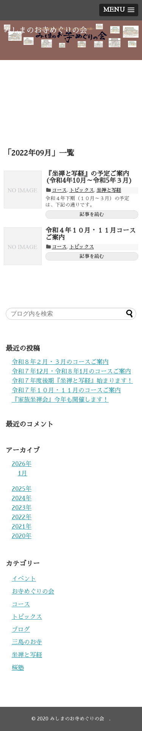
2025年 (21, 489)
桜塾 (18, 668)
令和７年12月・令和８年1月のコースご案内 (71, 372)
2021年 (21, 527)
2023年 (21, 508)
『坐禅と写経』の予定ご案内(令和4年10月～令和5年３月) (88, 177)
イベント (24, 579)
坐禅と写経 (109, 190)
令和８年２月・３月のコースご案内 (60, 362)
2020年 (21, 536)
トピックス (81, 190)
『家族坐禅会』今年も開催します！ (60, 400)
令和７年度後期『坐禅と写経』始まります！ (72, 381)
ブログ (21, 630)
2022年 (21, 517)
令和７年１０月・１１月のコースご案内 (66, 390)
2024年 (21, 498)
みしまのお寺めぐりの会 (49, 30)
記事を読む (92, 214)
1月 (22, 473)
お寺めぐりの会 (33, 592)
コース (59, 190)
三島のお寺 (27, 642)
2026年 (21, 464)
